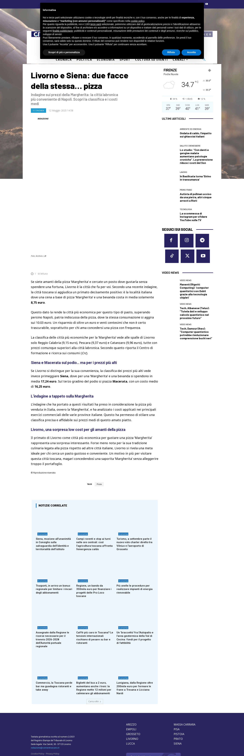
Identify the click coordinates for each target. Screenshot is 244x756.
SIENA (178, 721)
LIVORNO (132, 716)
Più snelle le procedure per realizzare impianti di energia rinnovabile (134, 561)
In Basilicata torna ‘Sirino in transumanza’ (195, 178)
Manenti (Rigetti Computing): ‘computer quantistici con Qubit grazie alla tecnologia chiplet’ (194, 293)
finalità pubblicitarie (63, 30)
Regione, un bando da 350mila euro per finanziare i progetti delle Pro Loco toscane (94, 563)
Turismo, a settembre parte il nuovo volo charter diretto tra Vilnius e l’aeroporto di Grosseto (135, 511)
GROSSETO (133, 711)
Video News (185, 282)
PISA (177, 707)
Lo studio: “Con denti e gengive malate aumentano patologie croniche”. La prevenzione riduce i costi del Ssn (196, 156)
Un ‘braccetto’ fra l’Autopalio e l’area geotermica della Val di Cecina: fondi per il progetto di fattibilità (135, 611)
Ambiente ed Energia (190, 129)
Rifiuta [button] (171, 52)
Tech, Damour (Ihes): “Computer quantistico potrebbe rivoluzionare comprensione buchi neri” (196, 335)
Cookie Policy (37, 731)
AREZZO (131, 702)
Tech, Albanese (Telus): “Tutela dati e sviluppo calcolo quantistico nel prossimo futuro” (195, 314)
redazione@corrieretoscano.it (45, 725)
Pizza (99, 451)
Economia (38, 110)
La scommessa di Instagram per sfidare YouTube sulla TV (193, 216)
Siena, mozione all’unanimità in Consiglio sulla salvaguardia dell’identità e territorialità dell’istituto (53, 513)
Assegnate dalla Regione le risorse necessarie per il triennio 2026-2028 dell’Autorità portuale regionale (53, 612)
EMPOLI (131, 707)
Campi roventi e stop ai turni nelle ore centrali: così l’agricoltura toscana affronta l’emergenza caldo (94, 511)
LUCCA (130, 721)
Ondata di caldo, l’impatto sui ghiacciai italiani (196, 134)
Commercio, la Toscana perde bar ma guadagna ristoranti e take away (51, 660)
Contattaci (153, 740)
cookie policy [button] (137, 21)
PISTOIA (179, 711)
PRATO (178, 716)
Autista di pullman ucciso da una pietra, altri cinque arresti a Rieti (196, 197)
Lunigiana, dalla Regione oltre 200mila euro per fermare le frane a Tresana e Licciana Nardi (134, 662)
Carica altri (94, 678)
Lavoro (183, 172)
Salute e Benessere (190, 146)
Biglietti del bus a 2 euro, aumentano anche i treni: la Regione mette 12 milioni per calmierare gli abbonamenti (93, 663)
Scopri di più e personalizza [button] (64, 52)
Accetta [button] (191, 52)
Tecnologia (186, 209)
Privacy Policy (52, 731)
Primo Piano (186, 190)
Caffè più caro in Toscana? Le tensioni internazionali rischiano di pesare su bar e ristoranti (94, 611)
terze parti (95, 24)
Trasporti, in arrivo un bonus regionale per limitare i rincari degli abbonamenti (54, 561)
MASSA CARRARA (184, 702)
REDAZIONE (43, 118)
